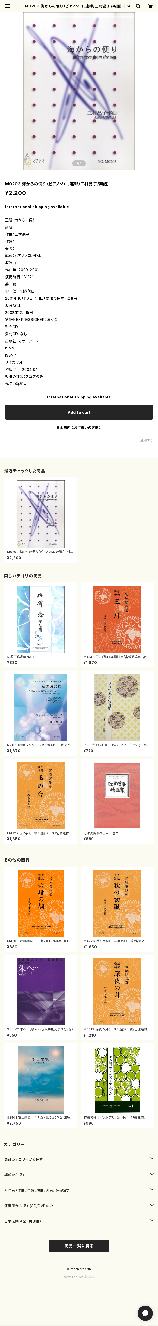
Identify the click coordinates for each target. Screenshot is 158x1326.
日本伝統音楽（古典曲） (23, 1221)
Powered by (79, 1277)
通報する (146, 440)
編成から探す (15, 1175)
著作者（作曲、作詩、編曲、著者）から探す (37, 1190)
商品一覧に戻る (79, 1245)
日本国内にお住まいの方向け (79, 427)
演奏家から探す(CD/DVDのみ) (29, 1206)
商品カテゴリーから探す (23, 1159)
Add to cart (79, 412)
